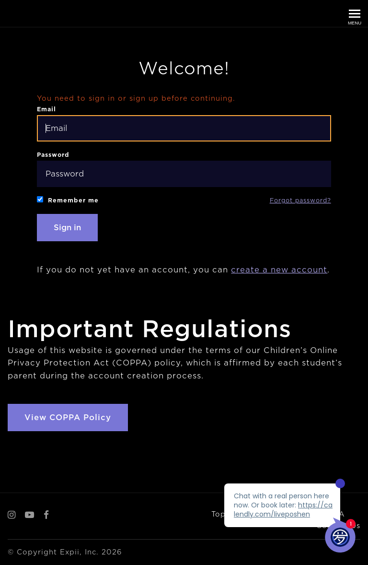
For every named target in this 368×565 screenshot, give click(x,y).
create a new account (279, 269)
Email (184, 123)
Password (184, 169)
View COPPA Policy (67, 417)
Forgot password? (300, 200)
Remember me (68, 200)
